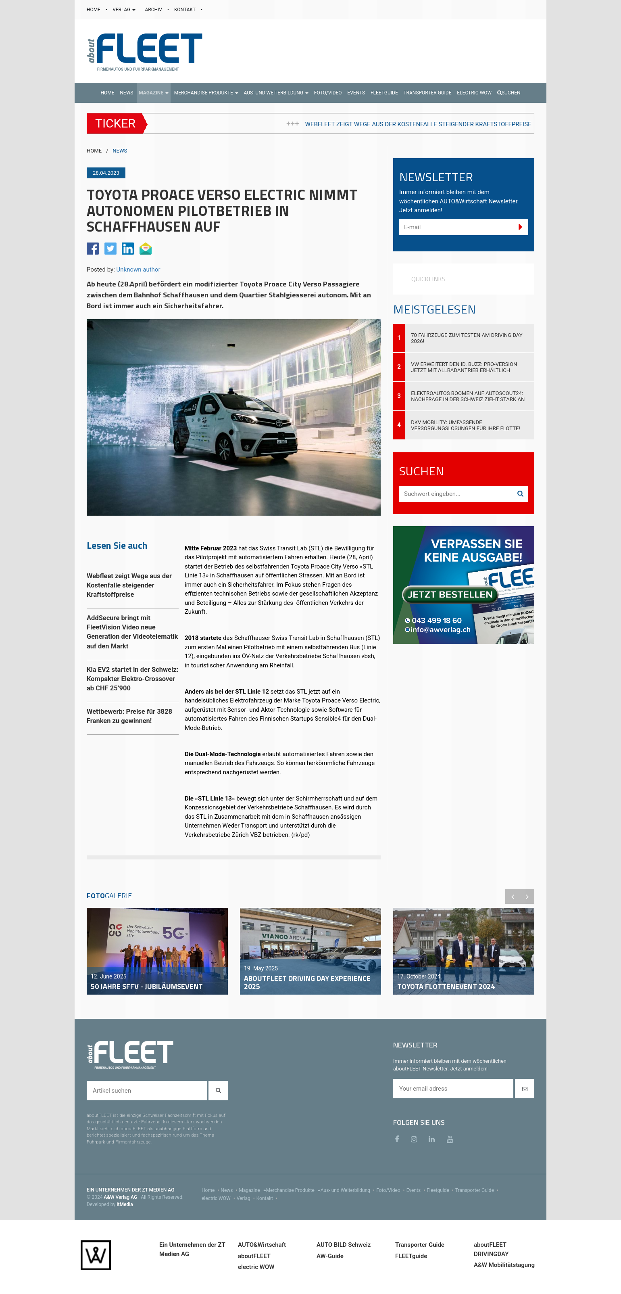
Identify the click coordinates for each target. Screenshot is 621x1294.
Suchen (509, 93)
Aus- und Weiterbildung (348, 1190)
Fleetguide (441, 1190)
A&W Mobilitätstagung (504, 1265)
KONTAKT (185, 10)
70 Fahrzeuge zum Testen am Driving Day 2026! (467, 338)
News (230, 1190)
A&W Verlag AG (121, 1197)
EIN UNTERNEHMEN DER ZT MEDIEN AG (130, 1190)
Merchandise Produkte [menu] (293, 1190)
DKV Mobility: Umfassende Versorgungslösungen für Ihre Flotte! (465, 425)
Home (211, 1190)
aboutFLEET (254, 1256)
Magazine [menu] (252, 1190)
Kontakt (267, 1198)
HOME (94, 10)
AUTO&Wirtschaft (262, 1244)
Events (416, 1190)
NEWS (120, 151)
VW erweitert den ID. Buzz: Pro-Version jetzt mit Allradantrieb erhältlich (464, 367)
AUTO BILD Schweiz (344, 1244)
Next (527, 896)
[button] (154, 93)
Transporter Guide (477, 1190)
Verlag (246, 1198)
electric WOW (219, 1198)
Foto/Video (391, 1190)
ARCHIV (154, 10)
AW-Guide (330, 1256)
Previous (512, 896)
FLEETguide (411, 1256)
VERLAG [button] (125, 10)
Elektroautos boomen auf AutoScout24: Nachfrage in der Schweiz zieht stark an (468, 396)
